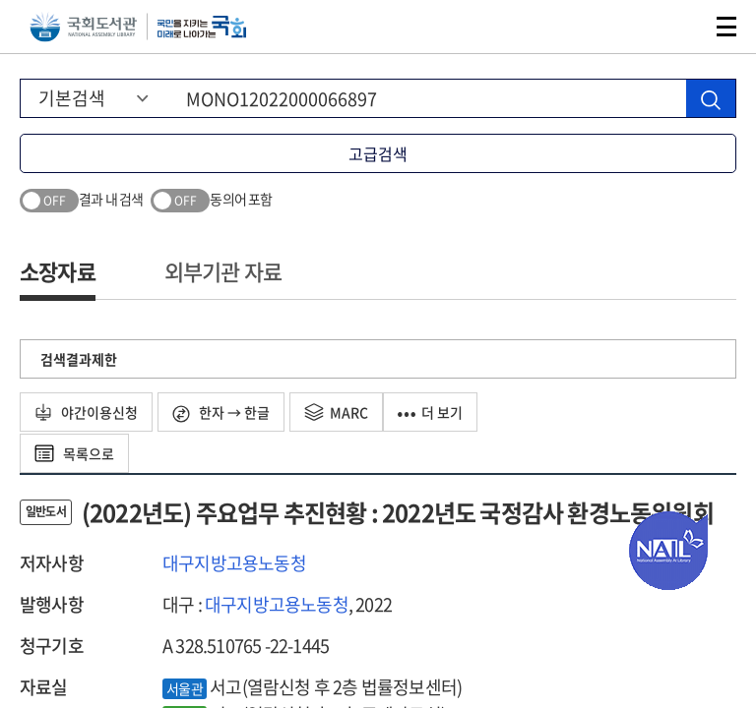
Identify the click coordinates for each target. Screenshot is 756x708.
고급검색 (378, 153)
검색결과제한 (78, 359)
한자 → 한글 (221, 412)
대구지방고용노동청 (234, 563)
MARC (336, 412)
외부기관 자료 (223, 271)
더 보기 (430, 412)
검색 (681, 26)
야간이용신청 (86, 412)
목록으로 (74, 453)
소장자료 (57, 271)
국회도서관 (83, 27)
